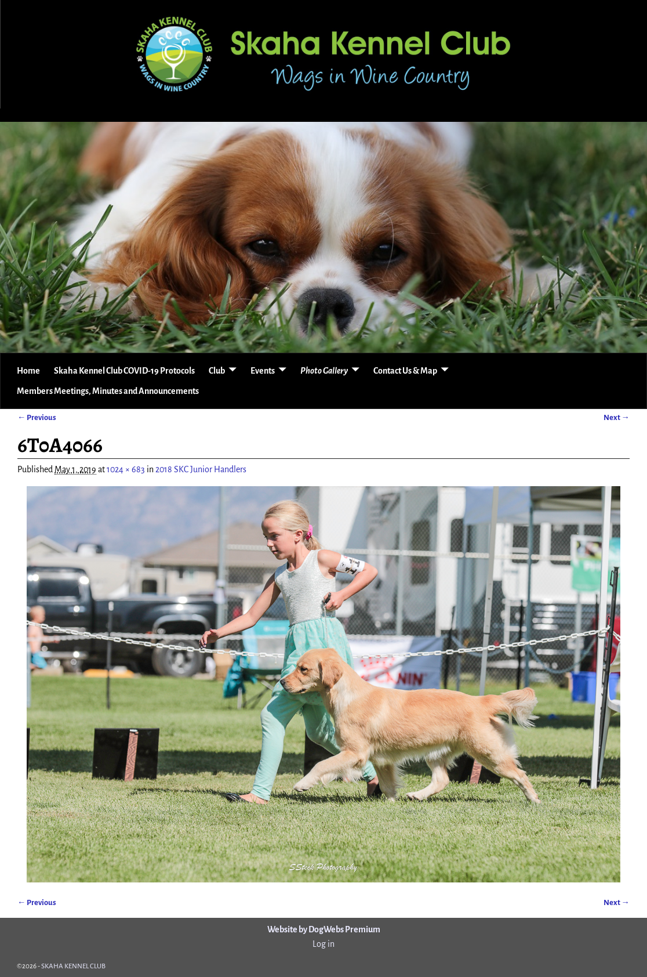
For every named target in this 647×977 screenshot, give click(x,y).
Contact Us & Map (405, 370)
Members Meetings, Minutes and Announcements (108, 391)
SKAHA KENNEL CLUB (73, 966)
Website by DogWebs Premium (323, 929)
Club (217, 370)
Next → (617, 417)
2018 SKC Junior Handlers (200, 469)
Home (28, 370)
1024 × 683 (126, 469)
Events (262, 370)
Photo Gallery (324, 370)
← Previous (36, 417)
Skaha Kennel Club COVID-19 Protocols (124, 370)
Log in (323, 944)
